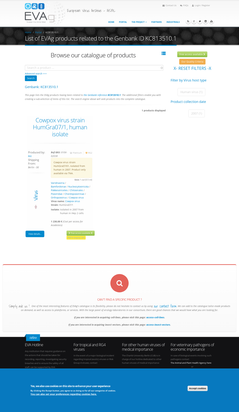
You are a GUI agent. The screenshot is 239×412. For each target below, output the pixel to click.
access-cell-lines (155, 317)
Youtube (211, 21)
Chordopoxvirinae (74, 193)
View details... (34, 233)
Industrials (173, 22)
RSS (188, 21)
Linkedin (205, 21)
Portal (123, 22)
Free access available (80, 233)
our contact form (165, 306)
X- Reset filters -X (192, 68)
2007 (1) (196, 113)
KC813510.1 (51, 32)
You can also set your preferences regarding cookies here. (64, 394)
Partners (156, 22)
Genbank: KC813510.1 (41, 87)
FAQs (184, 5)
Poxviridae (56, 193)
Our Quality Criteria (192, 61)
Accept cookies (197, 388)
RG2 (90, 152)
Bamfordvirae (58, 186)
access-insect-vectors (158, 324)
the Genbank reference (102, 95)
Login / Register (201, 5)
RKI (30, 156)
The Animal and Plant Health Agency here (191, 362)
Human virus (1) (191, 92)
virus (35, 195)
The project (138, 22)
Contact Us (169, 5)
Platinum (77, 152)
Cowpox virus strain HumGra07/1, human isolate (60, 127)
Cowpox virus (76, 197)
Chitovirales (76, 190)
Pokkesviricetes (59, 190)
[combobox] (94, 68)
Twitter (199, 21)
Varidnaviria (57, 182)
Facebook (194, 21)
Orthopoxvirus (59, 197)
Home (111, 22)
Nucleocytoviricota (78, 186)
